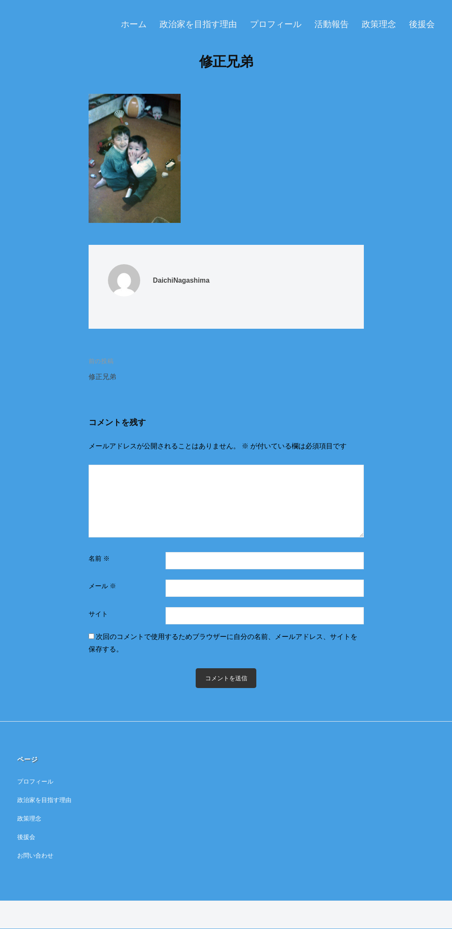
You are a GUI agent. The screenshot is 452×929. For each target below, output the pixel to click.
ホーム (134, 24)
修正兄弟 (103, 377)
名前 (99, 558)
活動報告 (331, 24)
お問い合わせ (36, 855)
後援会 (422, 24)
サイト (98, 613)
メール (102, 585)
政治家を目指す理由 (198, 24)
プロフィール (275, 24)
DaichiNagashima (183, 280)
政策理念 (379, 24)
